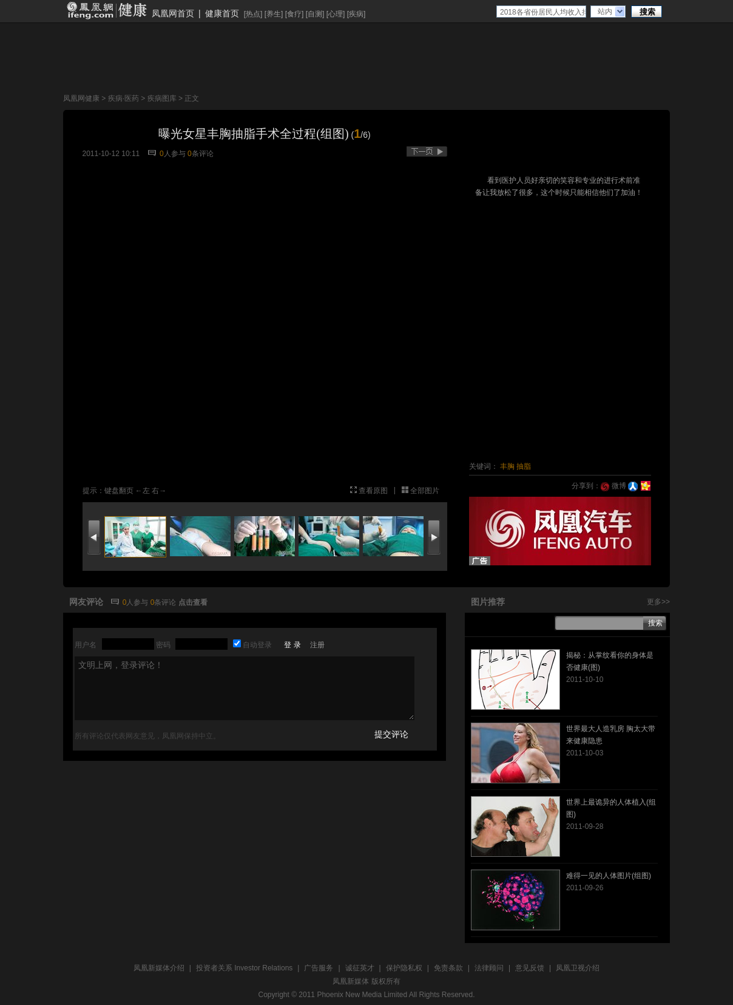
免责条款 (448, 968)
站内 (605, 11)
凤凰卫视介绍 (578, 968)
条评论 (200, 153)
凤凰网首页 (173, 13)
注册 (317, 645)
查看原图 (373, 490)
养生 (273, 14)
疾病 (356, 14)
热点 (253, 14)
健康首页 (222, 13)
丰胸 (507, 466)
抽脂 (523, 466)
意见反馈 (529, 968)
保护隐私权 (404, 968)
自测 (315, 14)
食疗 (294, 14)
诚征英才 (359, 968)
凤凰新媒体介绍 (158, 968)
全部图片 (424, 490)
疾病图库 (162, 98)
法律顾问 (489, 968)
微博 (613, 486)
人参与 (173, 153)
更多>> (658, 602)
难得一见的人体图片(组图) (608, 875)
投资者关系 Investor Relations (244, 968)
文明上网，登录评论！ (244, 688)
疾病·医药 (123, 98)
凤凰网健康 (81, 98)
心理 (335, 14)
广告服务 (318, 968)
